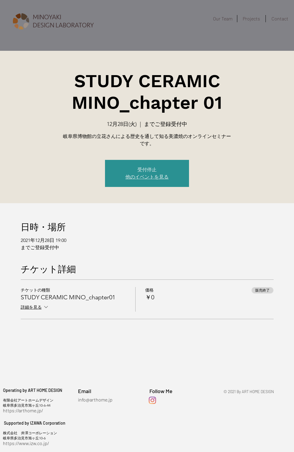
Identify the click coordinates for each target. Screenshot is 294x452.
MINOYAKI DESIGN (47, 21)
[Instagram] (152, 400)
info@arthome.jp (95, 399)
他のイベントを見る (147, 177)
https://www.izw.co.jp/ (26, 443)
